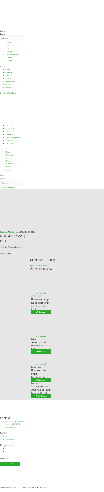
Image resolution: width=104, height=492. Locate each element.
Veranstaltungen (12, 55)
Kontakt (9, 61)
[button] (52, 66)
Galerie (9, 58)
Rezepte (10, 52)
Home (9, 43)
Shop (8, 49)
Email (2, 464)
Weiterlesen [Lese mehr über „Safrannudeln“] (41, 373)
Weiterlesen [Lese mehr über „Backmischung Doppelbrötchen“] (41, 333)
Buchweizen (43, 287)
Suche (2, 31)
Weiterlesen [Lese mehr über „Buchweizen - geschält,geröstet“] (41, 418)
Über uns (10, 46)
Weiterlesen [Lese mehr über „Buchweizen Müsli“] (41, 402)
